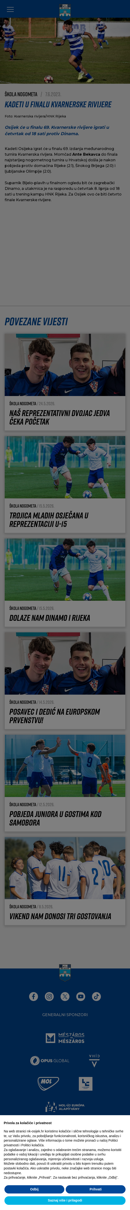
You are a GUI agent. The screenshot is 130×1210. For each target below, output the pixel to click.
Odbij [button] (34, 1189)
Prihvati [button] (96, 1189)
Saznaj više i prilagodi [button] (65, 1200)
